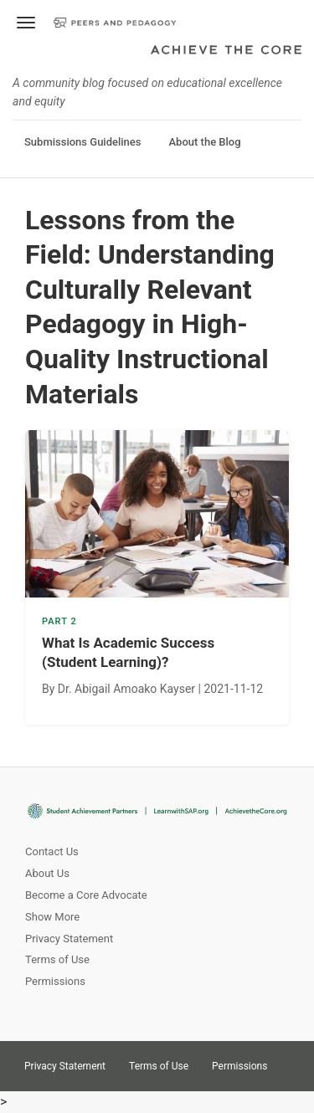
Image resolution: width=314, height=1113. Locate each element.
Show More (52, 916)
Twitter (294, 1060)
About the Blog (204, 142)
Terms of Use (57, 959)
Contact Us (52, 851)
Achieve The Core (226, 51)
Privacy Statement (69, 938)
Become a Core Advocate (86, 895)
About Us (47, 873)
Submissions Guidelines (82, 142)
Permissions (55, 981)
